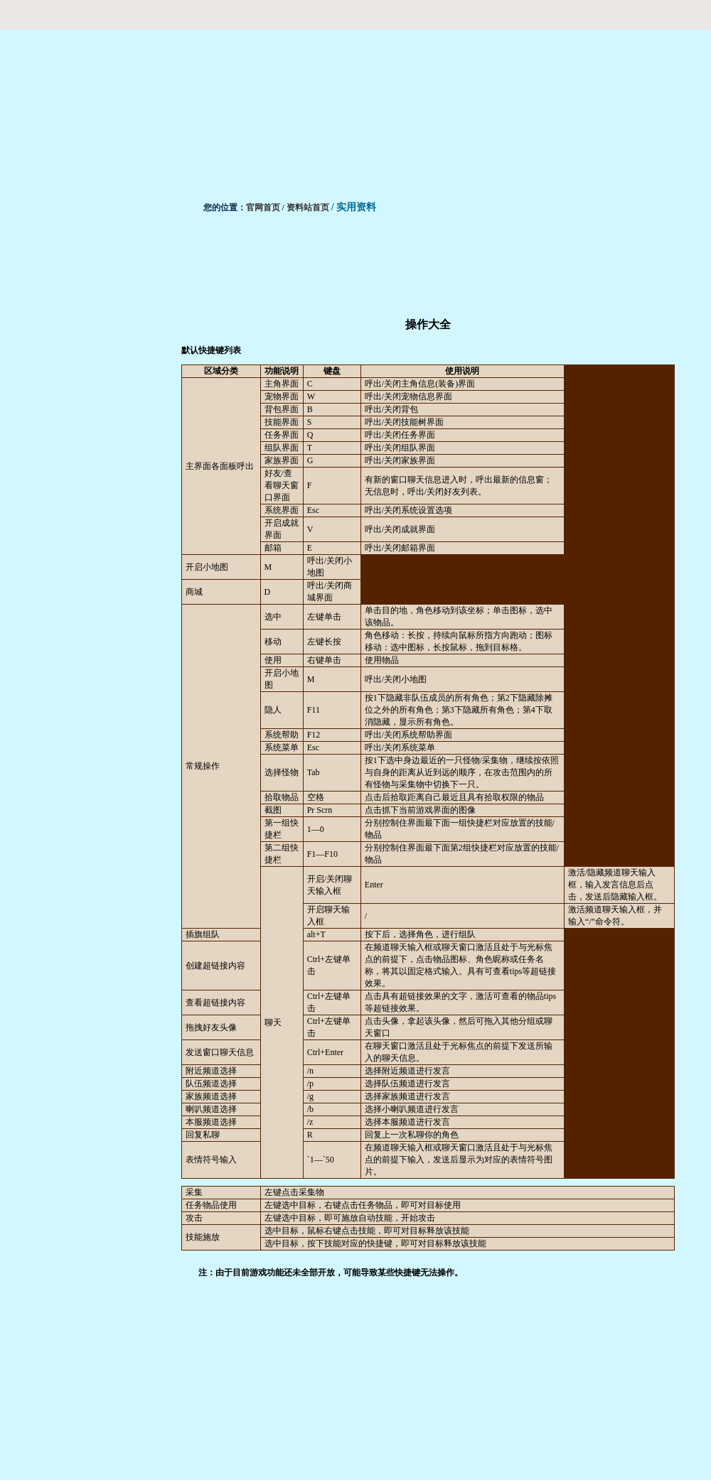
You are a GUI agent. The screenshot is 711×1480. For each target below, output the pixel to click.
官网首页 (263, 207)
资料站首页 (308, 207)
